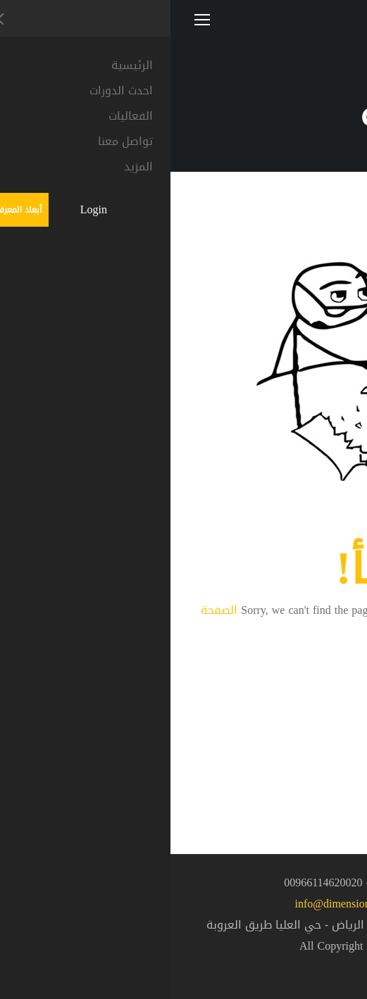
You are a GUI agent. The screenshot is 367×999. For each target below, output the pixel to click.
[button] (332, 961)
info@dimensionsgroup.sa (183, 904)
